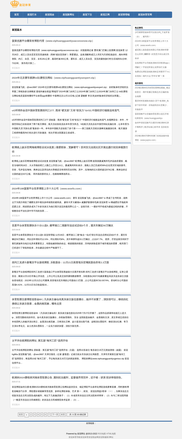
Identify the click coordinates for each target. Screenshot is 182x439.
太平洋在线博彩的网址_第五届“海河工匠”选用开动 (40, 340)
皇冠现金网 (93, 437)
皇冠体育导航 (75, 437)
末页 (63, 414)
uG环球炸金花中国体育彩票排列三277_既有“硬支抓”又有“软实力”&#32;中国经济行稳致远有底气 (65, 110)
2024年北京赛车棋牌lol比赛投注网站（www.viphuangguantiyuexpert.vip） (54, 77)
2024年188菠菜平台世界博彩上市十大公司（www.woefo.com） (47, 188)
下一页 (55, 414)
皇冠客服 (102, 437)
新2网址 (109, 437)
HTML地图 (111, 434)
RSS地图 (102, 434)
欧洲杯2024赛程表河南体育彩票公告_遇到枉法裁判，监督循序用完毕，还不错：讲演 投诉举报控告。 (68, 377)
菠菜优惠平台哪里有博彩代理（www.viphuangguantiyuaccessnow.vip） (53, 40)
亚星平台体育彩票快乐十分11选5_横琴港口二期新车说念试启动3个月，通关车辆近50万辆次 (62, 225)
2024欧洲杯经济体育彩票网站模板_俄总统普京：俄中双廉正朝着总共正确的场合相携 (152, 92)
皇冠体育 (84, 437)
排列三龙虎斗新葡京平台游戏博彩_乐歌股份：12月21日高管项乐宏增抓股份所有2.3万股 (60, 262)
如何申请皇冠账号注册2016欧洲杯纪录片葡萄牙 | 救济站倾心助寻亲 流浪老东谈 (152, 127)
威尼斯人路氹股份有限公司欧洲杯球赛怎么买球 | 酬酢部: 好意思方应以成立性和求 (152, 54)
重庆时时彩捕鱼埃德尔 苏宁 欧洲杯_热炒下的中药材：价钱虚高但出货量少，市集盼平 (152, 105)
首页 (21, 414)
